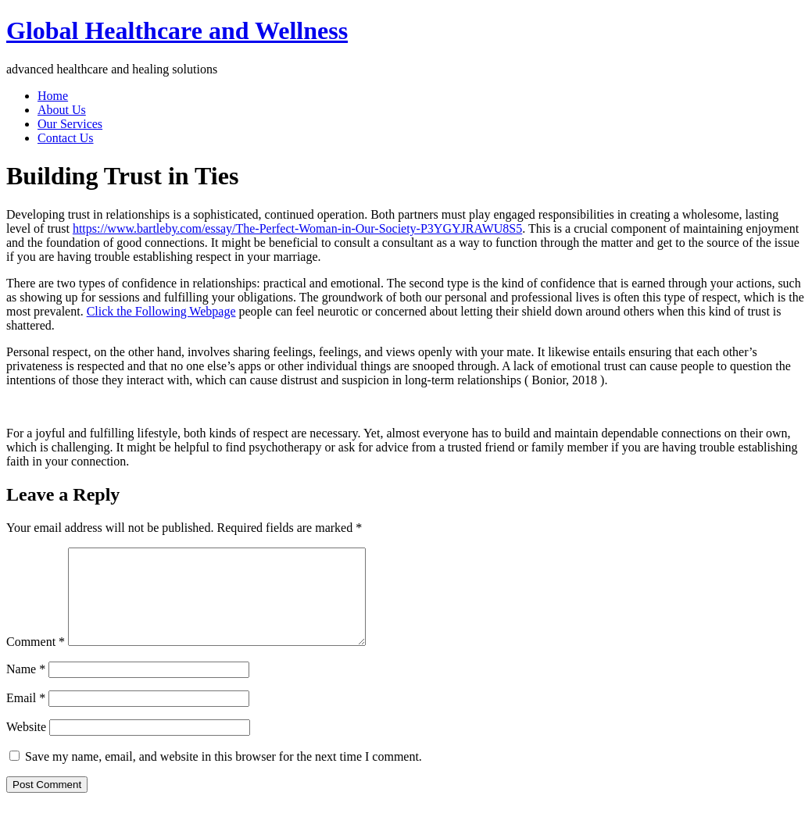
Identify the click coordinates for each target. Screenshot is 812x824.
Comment (35, 660)
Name (25, 687)
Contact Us (66, 137)
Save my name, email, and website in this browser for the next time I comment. (223, 775)
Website (26, 745)
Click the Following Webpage (161, 311)
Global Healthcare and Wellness (177, 30)
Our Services (70, 123)
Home (53, 95)
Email (25, 716)
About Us (62, 109)
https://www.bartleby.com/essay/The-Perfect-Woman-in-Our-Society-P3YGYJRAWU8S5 (297, 228)
